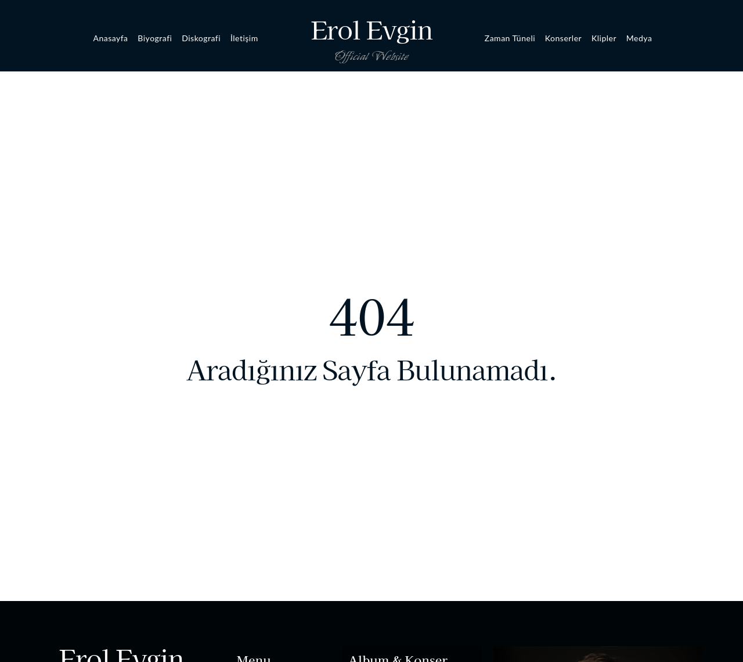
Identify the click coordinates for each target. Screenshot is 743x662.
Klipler (603, 38)
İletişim (244, 38)
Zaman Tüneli (510, 38)
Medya (639, 38)
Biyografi (155, 38)
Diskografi (201, 38)
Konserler (563, 38)
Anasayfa (110, 38)
